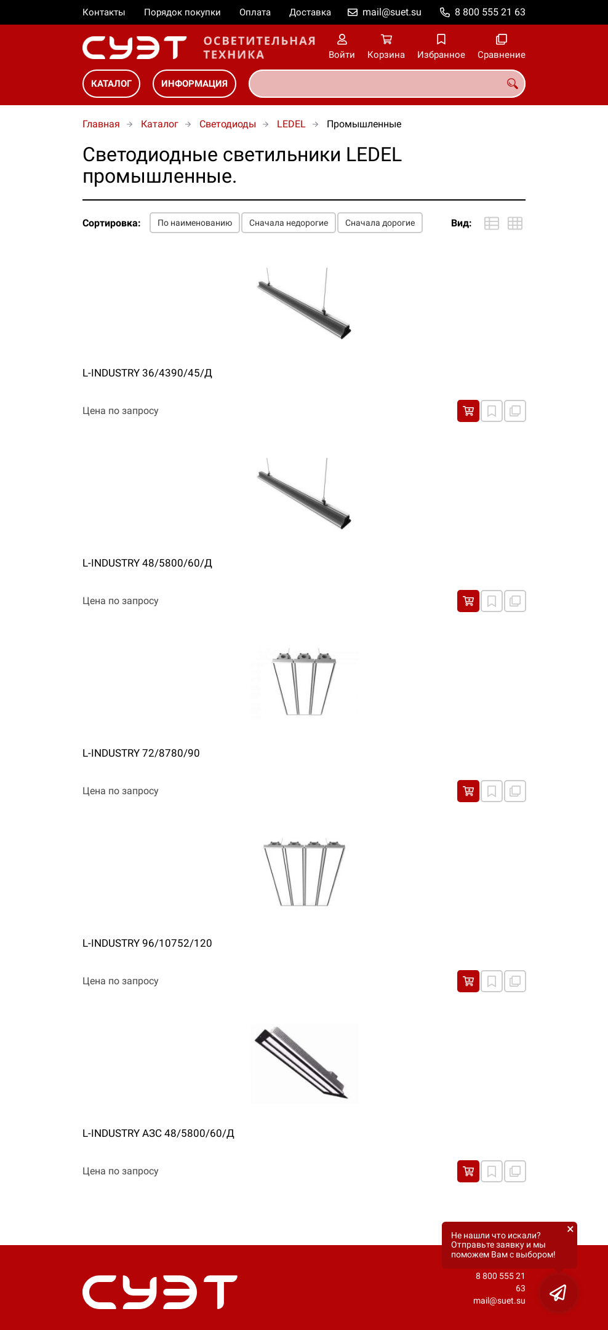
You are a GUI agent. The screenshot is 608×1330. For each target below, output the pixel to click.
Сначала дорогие (380, 223)
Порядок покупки (182, 12)
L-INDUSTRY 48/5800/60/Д (147, 563)
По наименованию (195, 223)
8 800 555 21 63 (490, 12)
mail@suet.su (392, 12)
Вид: (461, 223)
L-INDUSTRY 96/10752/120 (147, 943)
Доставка (310, 12)
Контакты (104, 12)
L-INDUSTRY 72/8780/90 (141, 753)
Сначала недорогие (288, 223)
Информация (194, 83)
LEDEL (291, 124)
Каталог (111, 83)
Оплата (255, 12)
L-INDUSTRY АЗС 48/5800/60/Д (158, 1133)
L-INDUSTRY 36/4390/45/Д (147, 373)
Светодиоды (227, 124)
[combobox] (387, 84)
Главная (101, 124)
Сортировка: (111, 223)
